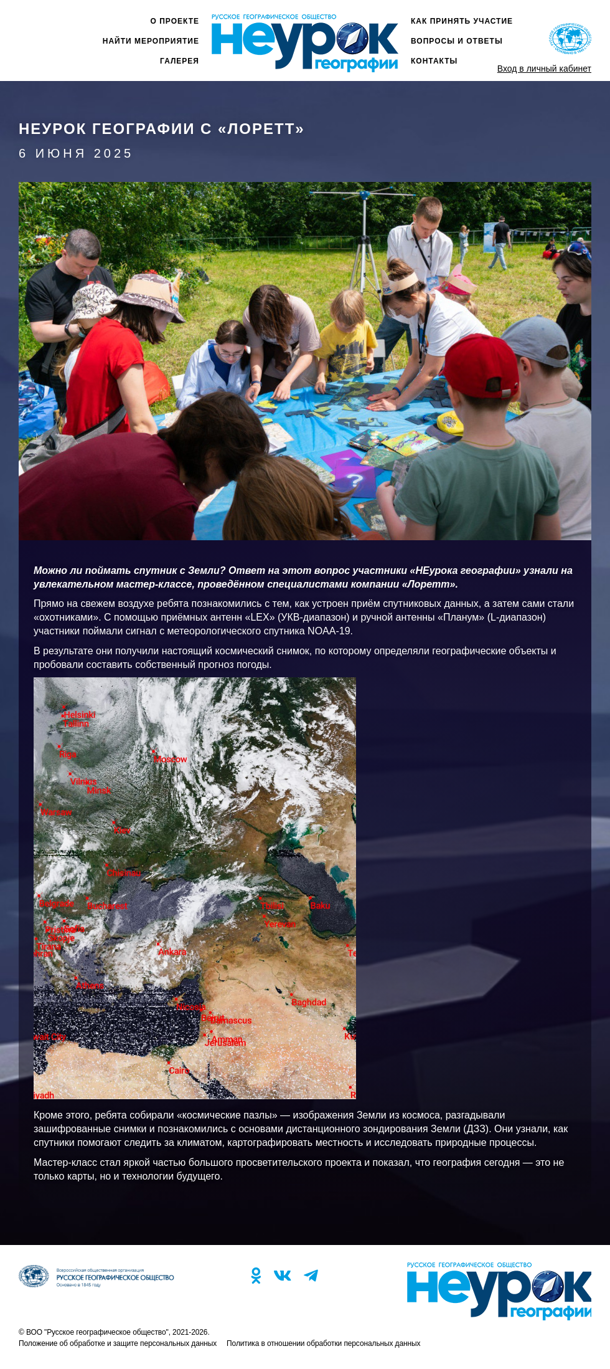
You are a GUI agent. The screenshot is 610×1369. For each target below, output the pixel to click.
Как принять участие (462, 21)
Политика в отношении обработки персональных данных (323, 1343)
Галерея (179, 61)
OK (256, 1275)
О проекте (175, 21)
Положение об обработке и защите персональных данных (118, 1343)
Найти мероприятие (151, 41)
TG (311, 1275)
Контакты (434, 61)
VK (282, 1275)
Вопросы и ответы (457, 41)
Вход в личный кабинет (544, 69)
